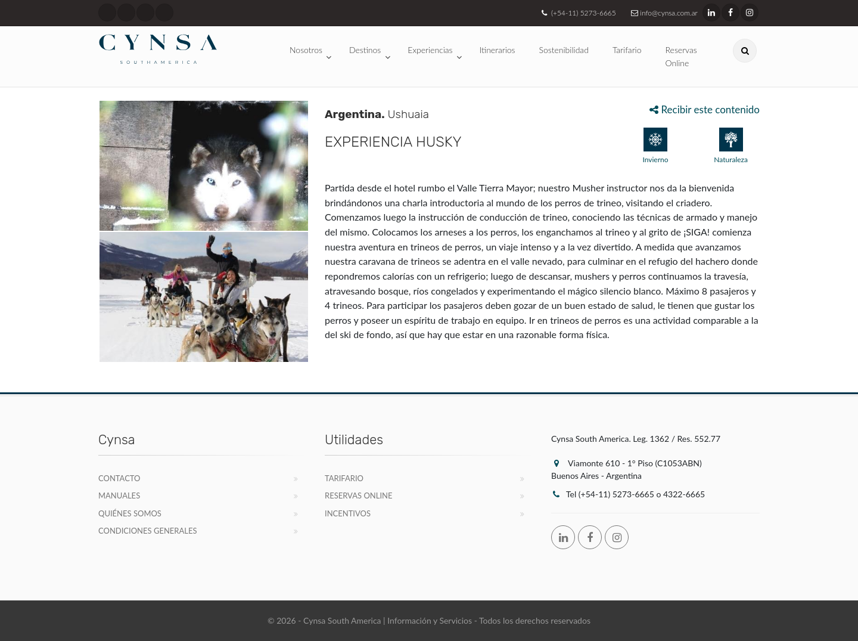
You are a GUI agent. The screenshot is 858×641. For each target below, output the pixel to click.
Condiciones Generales (147, 530)
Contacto (119, 478)
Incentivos (348, 513)
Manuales (119, 495)
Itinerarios (497, 50)
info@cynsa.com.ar (663, 12)
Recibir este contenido (704, 109)
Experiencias (430, 50)
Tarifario (627, 50)
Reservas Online (681, 56)
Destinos (365, 50)
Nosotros (306, 50)
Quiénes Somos (129, 513)
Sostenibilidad (564, 50)
